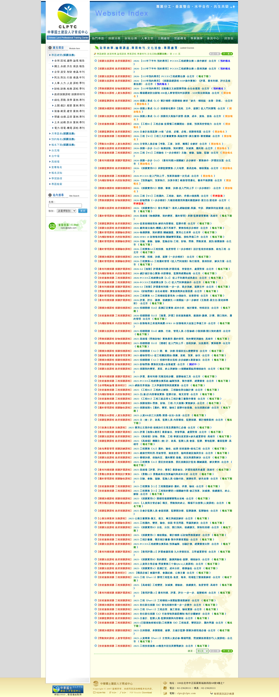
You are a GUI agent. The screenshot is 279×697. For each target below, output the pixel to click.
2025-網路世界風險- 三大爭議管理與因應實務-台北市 (158, 385)
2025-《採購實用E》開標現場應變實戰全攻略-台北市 (164, 498)
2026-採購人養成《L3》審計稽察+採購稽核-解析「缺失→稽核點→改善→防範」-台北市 (183, 100)
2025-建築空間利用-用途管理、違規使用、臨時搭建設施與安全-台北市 (173, 453)
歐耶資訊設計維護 (222, 693)
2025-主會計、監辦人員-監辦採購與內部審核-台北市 (163, 618)
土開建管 (164, 38)
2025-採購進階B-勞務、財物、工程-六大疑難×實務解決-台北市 (169, 403)
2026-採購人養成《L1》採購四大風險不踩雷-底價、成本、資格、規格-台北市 (177, 116)
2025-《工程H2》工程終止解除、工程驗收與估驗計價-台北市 (168, 390)
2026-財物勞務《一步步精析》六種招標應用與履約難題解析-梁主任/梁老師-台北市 (180, 200)
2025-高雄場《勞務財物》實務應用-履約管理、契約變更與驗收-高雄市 (173, 338)
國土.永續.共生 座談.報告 (69, 66)
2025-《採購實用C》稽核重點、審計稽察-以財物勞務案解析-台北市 (172, 535)
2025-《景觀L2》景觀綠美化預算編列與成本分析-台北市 (166, 474)
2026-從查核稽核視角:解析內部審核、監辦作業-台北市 (164, 223)
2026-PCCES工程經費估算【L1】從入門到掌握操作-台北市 (167, 282)
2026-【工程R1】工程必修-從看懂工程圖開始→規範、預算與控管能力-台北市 (177, 124)
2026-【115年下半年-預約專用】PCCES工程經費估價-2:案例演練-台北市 (175, 68)
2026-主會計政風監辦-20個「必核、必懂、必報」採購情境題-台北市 (172, 131)
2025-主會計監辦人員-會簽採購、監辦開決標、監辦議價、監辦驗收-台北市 (176, 510)
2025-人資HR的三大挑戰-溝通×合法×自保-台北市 (162, 415)
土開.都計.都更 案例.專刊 (69, 105)
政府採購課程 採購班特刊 (69, 94)
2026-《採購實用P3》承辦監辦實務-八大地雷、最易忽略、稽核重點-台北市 (176, 168)
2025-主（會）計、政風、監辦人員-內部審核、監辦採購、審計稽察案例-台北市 (178, 420)
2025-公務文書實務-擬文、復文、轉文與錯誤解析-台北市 (160, 518)
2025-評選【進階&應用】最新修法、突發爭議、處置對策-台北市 (170, 432)
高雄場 (55, 161)
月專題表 (63, 133)
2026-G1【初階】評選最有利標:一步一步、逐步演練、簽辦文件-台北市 (174, 286)
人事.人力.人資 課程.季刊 (69, 83)
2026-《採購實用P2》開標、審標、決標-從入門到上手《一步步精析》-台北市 (177, 188)
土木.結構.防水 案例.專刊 (69, 122)
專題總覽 (63, 55)
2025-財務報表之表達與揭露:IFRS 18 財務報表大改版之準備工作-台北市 (175, 323)
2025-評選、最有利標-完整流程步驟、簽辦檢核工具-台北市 (167, 376)
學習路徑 (56, 178)
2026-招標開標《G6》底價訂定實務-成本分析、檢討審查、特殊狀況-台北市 (176, 308)
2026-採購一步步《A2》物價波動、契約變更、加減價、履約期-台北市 (173, 148)
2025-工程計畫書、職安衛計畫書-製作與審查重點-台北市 (166, 539)
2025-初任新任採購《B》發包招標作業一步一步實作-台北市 (167, 605)
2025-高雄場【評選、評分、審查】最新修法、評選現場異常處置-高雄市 (174, 469)
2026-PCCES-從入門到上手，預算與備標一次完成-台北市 (166, 176)
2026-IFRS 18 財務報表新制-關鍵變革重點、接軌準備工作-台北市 (171, 237)
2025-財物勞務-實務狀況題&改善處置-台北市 (159, 364)
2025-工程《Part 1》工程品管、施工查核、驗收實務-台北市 (168, 609)
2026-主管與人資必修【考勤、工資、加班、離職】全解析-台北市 (170, 144)
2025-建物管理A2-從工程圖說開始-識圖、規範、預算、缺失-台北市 (172, 355)
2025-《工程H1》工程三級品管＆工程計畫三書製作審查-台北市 (169, 398)
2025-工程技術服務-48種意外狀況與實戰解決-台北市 (163, 646)
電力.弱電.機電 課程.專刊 (69, 127)
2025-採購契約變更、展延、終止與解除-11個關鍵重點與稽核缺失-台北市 (175, 368)
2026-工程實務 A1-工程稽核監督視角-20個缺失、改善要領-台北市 (171, 295)
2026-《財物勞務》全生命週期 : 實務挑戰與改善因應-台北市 (168, 291)
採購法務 (114, 38)
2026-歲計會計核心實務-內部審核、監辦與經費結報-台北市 (167, 273)
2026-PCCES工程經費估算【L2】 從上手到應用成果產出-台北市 (170, 278)
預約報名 (63, 139)
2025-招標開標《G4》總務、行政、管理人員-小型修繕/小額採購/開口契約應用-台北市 (182, 331)
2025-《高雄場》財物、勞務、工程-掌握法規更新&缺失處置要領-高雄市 (174, 436)
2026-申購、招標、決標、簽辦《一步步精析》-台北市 (164, 256)
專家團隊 (197, 38)
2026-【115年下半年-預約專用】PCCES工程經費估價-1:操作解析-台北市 (175, 61)
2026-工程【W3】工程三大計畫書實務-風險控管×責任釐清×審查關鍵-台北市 (177, 136)
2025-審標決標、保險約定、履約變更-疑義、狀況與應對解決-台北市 (172, 457)
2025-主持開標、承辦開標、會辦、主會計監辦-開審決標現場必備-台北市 (175, 630)
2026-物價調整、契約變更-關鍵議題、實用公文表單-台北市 (167, 232)
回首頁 (229, 38)
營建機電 (180, 38)
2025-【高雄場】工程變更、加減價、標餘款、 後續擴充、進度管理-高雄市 (176, 585)
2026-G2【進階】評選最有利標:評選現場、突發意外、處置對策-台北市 (174, 269)
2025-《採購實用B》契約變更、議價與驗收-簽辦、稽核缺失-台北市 (172, 559)
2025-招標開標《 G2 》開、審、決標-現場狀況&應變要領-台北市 (170, 351)
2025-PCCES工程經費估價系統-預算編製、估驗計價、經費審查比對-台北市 (176, 544)
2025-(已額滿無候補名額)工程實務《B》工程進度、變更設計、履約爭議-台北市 (178, 622)
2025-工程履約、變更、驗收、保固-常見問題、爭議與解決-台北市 (171, 523)
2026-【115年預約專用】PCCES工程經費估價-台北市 (164, 76)
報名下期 (63, 144)
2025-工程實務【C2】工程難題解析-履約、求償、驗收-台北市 (169, 486)
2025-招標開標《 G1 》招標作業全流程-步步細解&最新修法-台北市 (172, 360)
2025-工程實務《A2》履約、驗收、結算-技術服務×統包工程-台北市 (172, 448)
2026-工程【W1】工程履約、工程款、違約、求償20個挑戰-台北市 (171, 196)
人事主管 (147, 38)
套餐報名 (56, 167)
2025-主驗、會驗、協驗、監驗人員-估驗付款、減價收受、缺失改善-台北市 (176, 478)
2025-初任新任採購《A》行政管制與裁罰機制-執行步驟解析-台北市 (172, 613)
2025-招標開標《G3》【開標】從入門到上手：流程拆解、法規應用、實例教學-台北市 (182, 343)
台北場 (55, 150)
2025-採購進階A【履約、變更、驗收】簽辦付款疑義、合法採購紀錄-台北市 (176, 407)
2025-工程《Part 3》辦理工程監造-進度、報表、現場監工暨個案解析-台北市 (177, 577)
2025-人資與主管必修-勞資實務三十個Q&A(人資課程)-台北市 (168, 564)
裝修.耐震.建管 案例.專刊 (69, 111)
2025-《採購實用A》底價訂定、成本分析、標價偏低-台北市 (167, 568)
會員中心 (213, 38)
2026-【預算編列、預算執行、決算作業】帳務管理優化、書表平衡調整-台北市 (178, 180)
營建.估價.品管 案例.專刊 (69, 116)
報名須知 (56, 172)
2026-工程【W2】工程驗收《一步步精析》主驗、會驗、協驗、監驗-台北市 (176, 152)
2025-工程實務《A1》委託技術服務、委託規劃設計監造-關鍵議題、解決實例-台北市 (181, 462)
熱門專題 (98, 38)
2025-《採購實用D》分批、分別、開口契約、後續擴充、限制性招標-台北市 (176, 527)
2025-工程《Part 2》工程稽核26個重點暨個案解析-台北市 (166, 600)
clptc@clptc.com (186, 693)
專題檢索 (56, 184)
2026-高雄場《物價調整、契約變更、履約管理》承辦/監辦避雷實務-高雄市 (176, 215)
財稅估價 (131, 38)
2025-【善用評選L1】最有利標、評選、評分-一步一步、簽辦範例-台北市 (175, 592)
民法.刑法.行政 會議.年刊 (69, 77)
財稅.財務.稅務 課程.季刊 (69, 88)
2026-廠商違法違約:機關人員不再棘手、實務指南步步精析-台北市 (171, 228)
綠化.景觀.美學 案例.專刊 (69, 99)
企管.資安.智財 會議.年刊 (69, 71)
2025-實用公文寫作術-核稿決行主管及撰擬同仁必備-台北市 (161, 427)
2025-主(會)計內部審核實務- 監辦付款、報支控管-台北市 (166, 394)
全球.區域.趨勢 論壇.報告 (69, 60)
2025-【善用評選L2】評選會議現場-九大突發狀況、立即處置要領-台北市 (175, 551)
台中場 (55, 156)
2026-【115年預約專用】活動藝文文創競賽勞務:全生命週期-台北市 (171, 88)
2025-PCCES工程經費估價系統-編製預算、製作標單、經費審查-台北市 (174, 381)
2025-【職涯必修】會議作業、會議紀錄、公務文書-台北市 (161, 572)
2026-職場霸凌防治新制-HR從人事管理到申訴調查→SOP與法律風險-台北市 (176, 93)
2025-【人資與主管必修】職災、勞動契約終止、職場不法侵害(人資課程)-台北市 (179, 503)
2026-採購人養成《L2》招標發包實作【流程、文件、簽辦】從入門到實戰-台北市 (179, 108)
